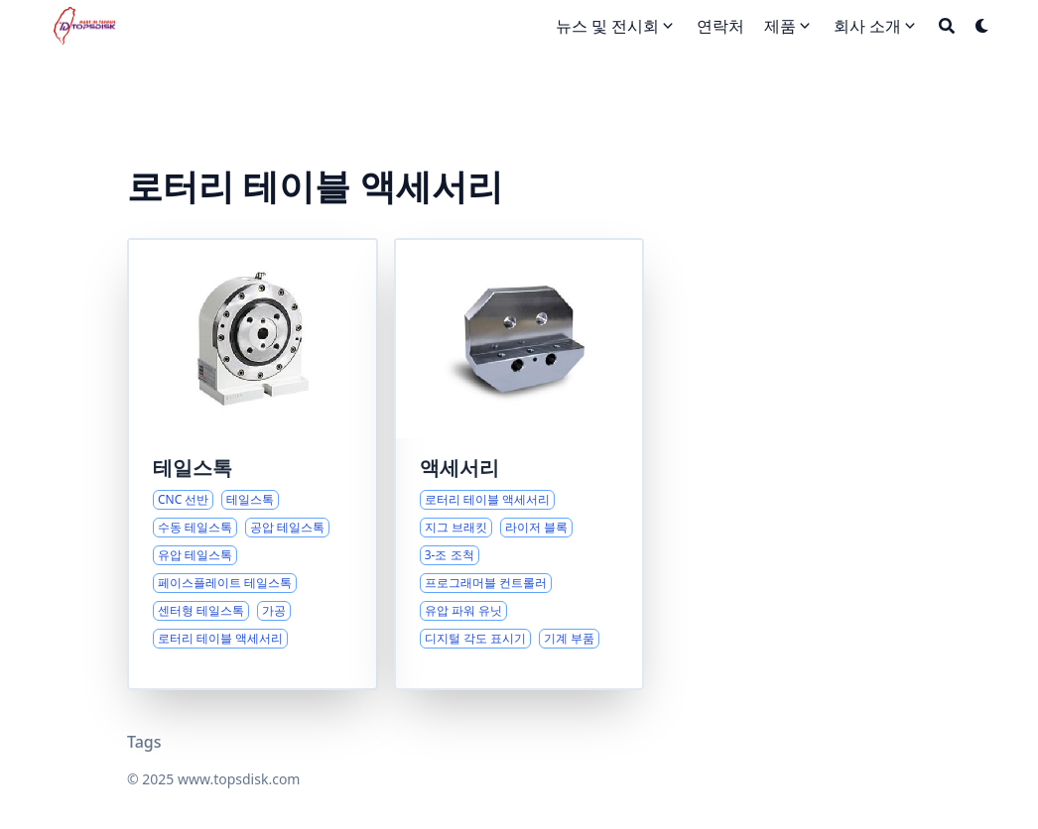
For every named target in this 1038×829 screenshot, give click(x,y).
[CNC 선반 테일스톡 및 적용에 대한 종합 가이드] (252, 464)
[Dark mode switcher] (982, 26)
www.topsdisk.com (239, 779)
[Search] (947, 26)
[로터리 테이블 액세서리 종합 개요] (519, 464)
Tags (144, 742)
